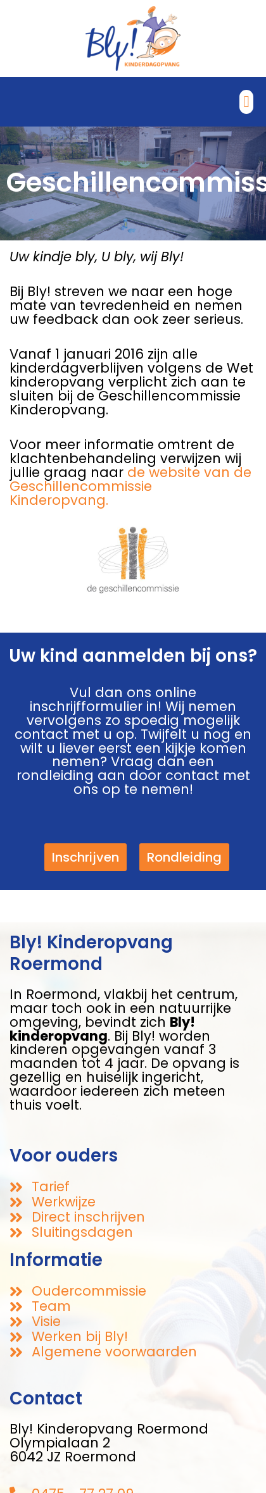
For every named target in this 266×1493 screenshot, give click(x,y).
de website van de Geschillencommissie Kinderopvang (130, 486)
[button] (246, 102)
